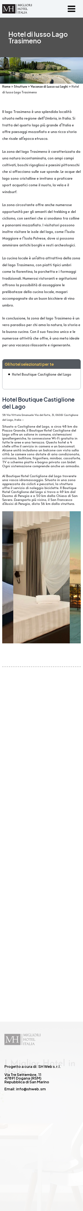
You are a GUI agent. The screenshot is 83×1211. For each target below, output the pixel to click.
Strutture (20, 86)
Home (6, 86)
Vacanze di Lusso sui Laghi (49, 86)
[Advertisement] (41, 825)
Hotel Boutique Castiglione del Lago (41, 374)
